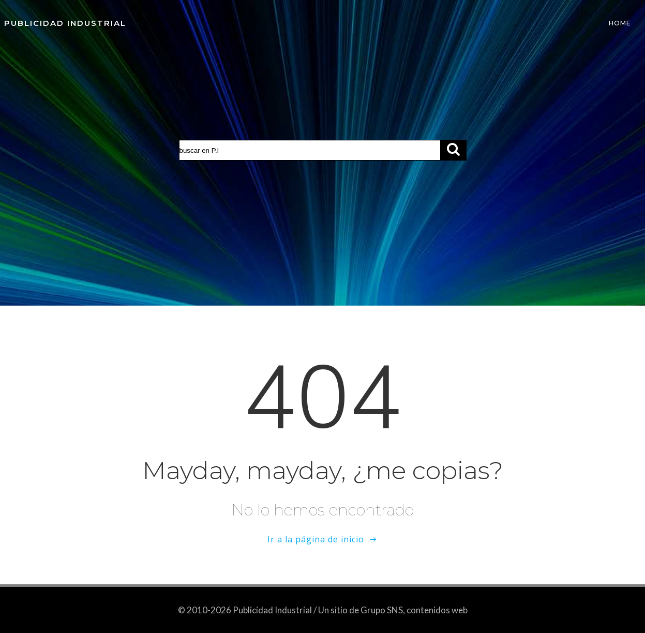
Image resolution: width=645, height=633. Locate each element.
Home (620, 23)
